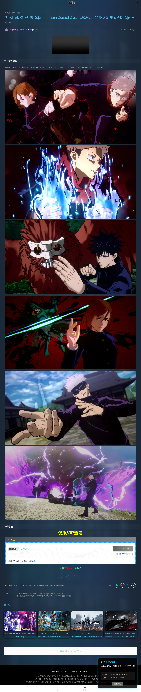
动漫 (22, 585)
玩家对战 (48, 585)
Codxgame (10, 30)
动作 (10, 585)
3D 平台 (29, 585)
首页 (7, 13)
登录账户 (67, 649)
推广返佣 (83, 669)
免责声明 (64, 669)
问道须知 (55, 669)
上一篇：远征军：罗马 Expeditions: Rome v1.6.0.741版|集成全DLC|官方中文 (34, 594)
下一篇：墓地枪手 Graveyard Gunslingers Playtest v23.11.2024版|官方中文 (107, 594)
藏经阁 (13, 13)
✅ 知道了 (118, 684)
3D (34, 585)
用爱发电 (73, 669)
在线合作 (40, 585)
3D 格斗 (16, 585)
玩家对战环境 (59, 585)
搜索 (56, 689)
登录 (35, 561)
